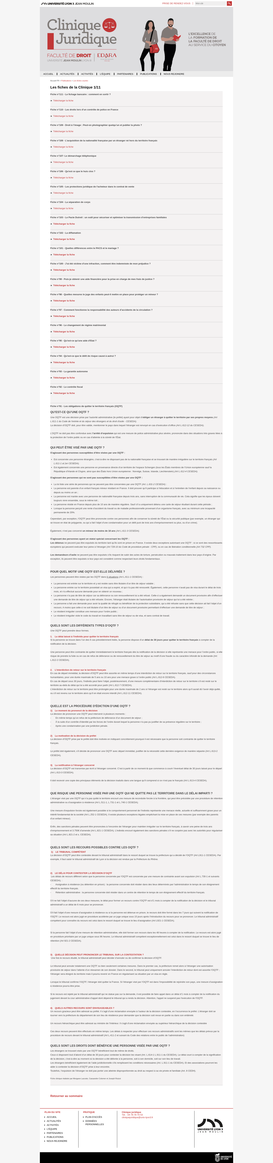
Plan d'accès (93, 1117)
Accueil (52, 1117)
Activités (53, 1125)
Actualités (54, 1121)
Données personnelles (94, 1123)
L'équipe (52, 1129)
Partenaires (55, 1133)
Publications (55, 1137)
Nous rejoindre (57, 1141)
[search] (210, 3)
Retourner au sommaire (66, 1095)
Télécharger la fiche (63, 100)
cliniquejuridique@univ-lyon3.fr (137, 1117)
